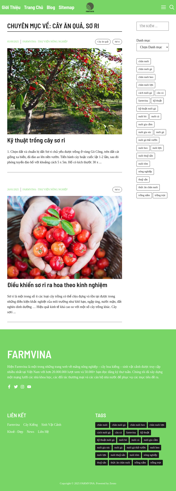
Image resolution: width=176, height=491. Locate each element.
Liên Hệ (43, 432)
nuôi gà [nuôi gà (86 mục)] (160, 132)
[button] (172, 7)
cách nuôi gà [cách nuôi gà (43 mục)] (145, 92)
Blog (51, 7)
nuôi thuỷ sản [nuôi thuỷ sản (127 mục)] (146, 155)
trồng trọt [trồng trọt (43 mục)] (160, 195)
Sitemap (66, 7)
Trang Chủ (33, 7)
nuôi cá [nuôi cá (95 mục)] (155, 116)
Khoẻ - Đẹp (15, 432)
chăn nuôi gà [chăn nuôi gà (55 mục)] (145, 69)
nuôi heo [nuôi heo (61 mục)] (143, 147)
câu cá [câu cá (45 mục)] (160, 92)
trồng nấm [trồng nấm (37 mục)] (144, 195)
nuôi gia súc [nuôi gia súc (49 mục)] (145, 132)
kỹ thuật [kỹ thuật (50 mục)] (157, 100)
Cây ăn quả (102, 41)
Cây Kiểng (30, 424)
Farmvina (13, 424)
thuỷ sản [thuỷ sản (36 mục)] (143, 179)
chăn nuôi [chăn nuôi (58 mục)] (144, 61)
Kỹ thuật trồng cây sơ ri (36, 140)
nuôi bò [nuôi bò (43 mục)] (142, 116)
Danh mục (143, 40)
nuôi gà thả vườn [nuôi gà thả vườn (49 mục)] (148, 139)
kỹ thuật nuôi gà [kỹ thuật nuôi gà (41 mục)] (147, 108)
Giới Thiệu (11, 7)
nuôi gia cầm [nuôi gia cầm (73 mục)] (145, 124)
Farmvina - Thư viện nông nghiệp (45, 41)
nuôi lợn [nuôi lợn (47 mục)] (157, 147)
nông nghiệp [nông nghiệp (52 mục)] (145, 171)
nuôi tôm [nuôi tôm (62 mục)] (143, 163)
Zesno (113, 483)
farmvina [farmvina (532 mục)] (143, 100)
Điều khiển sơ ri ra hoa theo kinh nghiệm (57, 284)
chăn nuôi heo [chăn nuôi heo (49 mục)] (146, 77)
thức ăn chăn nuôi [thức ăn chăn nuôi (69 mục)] (148, 187)
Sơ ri (117, 41)
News (30, 432)
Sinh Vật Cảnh (51, 424)
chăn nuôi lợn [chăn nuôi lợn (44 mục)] (146, 84)
